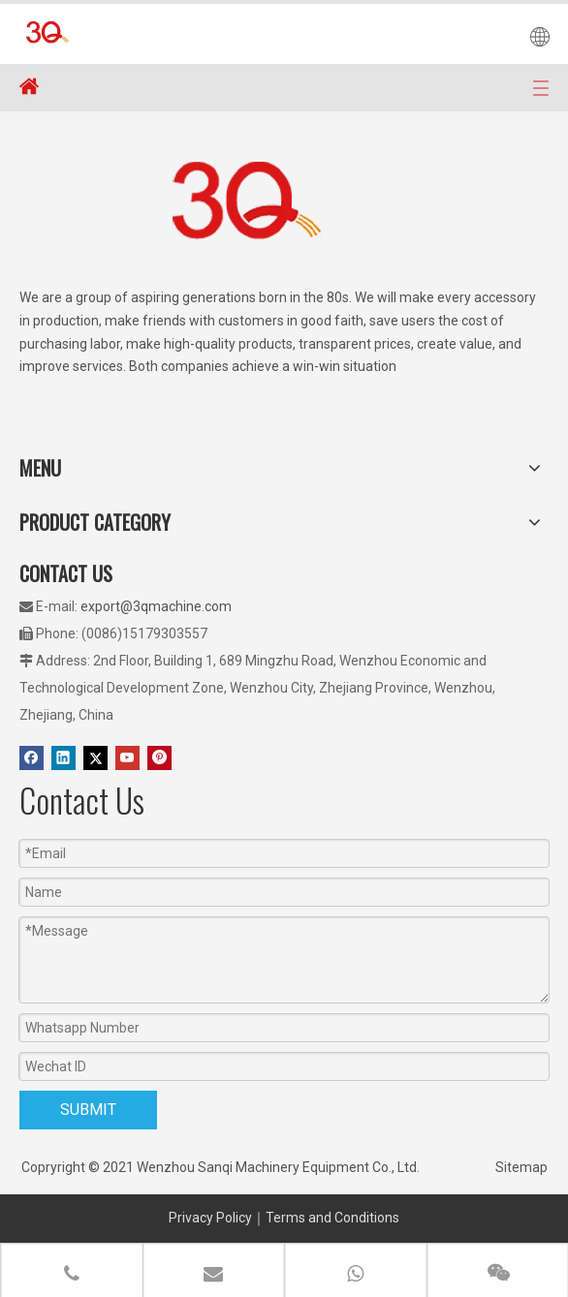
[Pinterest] (159, 758)
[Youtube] (127, 758)
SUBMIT (88, 1109)
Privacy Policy (210, 1217)
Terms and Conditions (332, 1217)
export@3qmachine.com (156, 606)
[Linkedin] (63, 758)
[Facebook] (31, 758)
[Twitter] (95, 758)
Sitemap (521, 1167)
